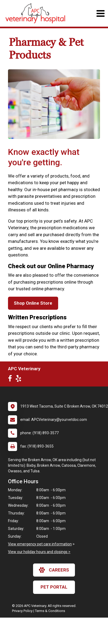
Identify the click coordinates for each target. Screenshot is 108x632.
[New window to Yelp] (19, 379)
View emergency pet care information (40, 544)
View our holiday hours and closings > (39, 552)
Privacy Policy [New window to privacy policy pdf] (22, 611)
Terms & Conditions (50, 611)
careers (54, 570)
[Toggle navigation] (100, 13)
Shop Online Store (33, 303)
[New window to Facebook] (11, 379)
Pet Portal (54, 587)
